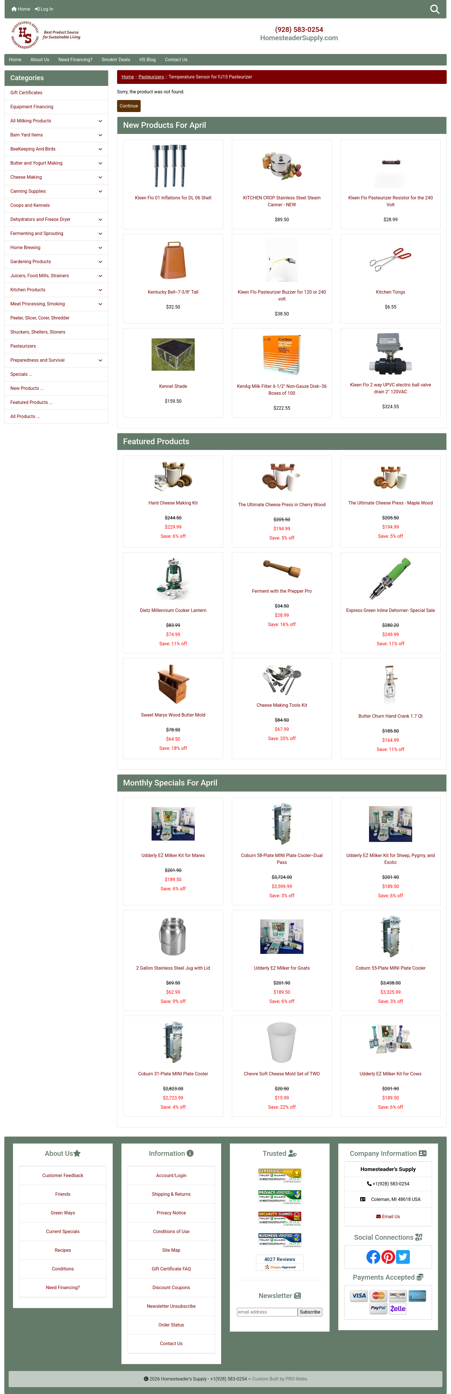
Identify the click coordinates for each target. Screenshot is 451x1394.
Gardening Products (56, 261)
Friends (62, 1194)
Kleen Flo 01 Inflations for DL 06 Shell (173, 198)
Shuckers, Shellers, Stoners (37, 332)
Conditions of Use (171, 1231)
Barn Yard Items (56, 135)
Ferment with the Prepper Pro (282, 591)
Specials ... (21, 374)
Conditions (63, 1269)
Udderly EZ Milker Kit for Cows (390, 1074)
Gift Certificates (26, 92)
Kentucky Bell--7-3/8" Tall (173, 292)
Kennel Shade (173, 386)
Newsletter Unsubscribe (171, 1306)
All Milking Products (56, 121)
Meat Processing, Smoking (56, 304)
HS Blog (147, 59)
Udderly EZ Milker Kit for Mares (173, 855)
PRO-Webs (296, 1379)
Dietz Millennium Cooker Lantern (173, 610)
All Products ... (25, 416)
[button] (435, 9)
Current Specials (63, 1231)
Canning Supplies (56, 191)
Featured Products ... (31, 402)
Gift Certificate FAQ (171, 1269)
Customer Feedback (62, 1175)
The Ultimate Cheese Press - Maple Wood (390, 503)
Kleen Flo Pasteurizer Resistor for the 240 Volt (390, 201)
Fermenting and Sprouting (56, 233)
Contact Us (176, 59)
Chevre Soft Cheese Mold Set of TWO (282, 1074)
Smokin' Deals (116, 59)
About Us (39, 59)
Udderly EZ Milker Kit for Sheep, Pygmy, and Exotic (390, 859)
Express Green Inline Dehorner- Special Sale (390, 610)
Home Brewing (56, 247)
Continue (129, 106)
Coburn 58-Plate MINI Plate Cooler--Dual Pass (282, 859)
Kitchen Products (56, 289)
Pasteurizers (151, 77)
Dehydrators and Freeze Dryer (56, 219)
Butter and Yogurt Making (56, 163)
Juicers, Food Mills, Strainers (56, 275)
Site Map (171, 1250)
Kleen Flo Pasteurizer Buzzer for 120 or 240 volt (282, 295)
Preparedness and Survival (56, 360)
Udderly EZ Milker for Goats (282, 968)
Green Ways (63, 1213)
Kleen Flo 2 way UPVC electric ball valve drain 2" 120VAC (390, 388)
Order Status (171, 1325)
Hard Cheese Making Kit (173, 503)
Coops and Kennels (30, 205)
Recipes (63, 1250)
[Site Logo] (78, 35)
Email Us (388, 1216)
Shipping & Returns (171, 1194)
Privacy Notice (171, 1213)
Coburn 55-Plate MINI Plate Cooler (390, 968)
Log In (44, 9)
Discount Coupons (171, 1287)
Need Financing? (75, 59)
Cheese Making (56, 177)
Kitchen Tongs (390, 292)
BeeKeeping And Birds (56, 149)
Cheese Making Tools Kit (282, 705)
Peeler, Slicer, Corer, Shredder (40, 318)
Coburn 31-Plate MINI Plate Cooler (173, 1074)
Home (21, 9)
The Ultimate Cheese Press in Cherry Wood (282, 504)
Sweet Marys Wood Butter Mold (173, 715)
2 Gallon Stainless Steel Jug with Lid (173, 968)
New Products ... (27, 388)
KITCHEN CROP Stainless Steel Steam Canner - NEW (282, 201)
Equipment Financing (31, 106)
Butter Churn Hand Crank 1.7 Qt (391, 716)
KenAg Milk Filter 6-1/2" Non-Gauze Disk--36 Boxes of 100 (281, 390)
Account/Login (171, 1175)
